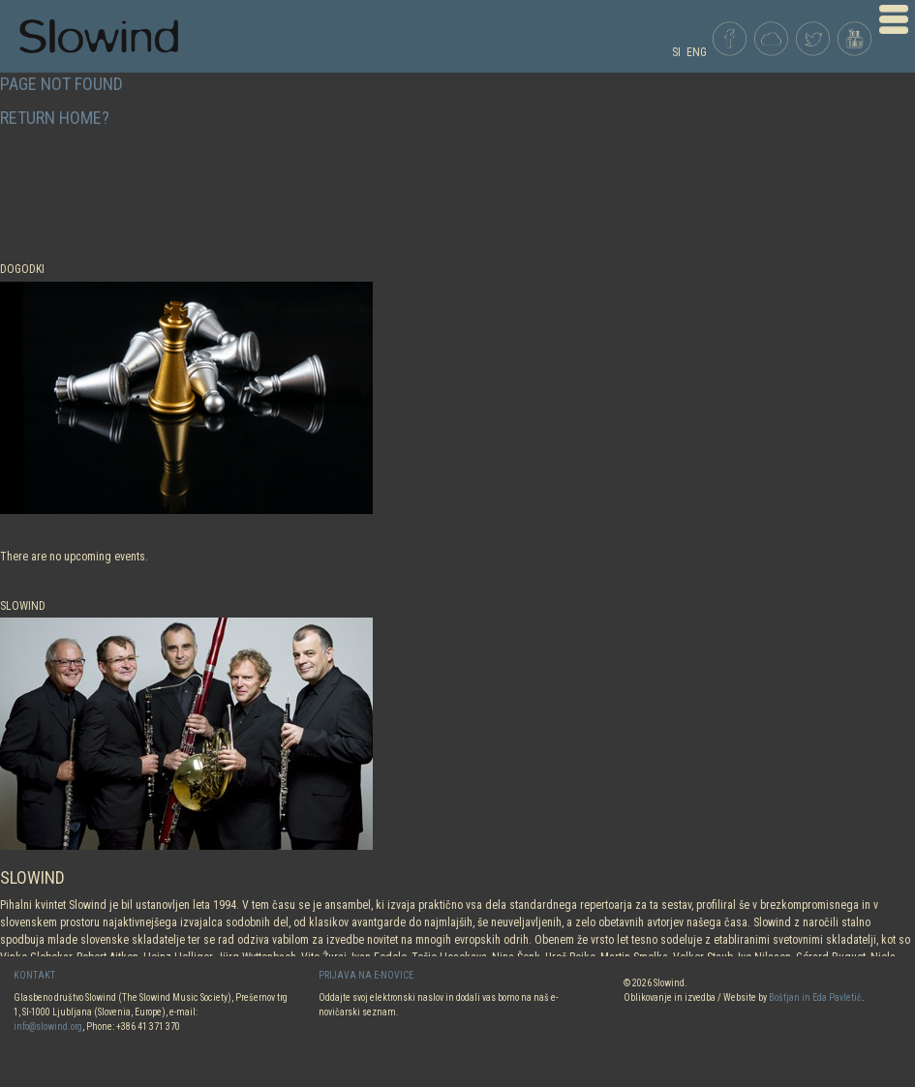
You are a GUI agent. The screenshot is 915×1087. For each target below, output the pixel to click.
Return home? (54, 117)
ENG (696, 52)
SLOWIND (32, 877)
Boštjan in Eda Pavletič (815, 997)
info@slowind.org (48, 1026)
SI (676, 52)
